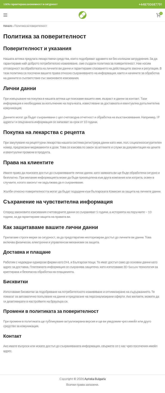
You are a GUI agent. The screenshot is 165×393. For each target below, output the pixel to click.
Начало (7, 25)
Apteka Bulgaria (95, 379)
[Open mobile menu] (5, 15)
